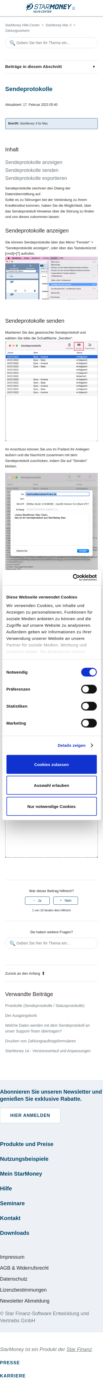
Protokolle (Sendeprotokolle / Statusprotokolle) (45, 1005)
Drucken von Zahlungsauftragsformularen (40, 1041)
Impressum (12, 1257)
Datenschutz (13, 1279)
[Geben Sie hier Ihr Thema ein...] (51, 42)
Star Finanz (79, 1349)
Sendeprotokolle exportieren (36, 178)
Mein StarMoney (21, 1174)
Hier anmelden (30, 1115)
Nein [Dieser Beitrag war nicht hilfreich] (68, 901)
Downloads (14, 1233)
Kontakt (10, 1218)
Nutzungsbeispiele (24, 1159)
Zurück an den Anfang (25, 973)
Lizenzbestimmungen (23, 1290)
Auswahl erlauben (51, 785)
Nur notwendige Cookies (51, 806)
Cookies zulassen (51, 764)
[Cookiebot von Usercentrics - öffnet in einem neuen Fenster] (73, 577)
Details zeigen (71, 745)
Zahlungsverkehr (17, 31)
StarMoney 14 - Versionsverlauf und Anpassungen (48, 1051)
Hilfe (6, 1188)
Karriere (13, 1376)
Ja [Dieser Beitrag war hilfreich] (39, 901)
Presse (10, 1362)
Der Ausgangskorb (21, 1015)
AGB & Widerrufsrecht (24, 1268)
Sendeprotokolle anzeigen (33, 162)
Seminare (12, 1203)
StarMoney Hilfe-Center (22, 25)
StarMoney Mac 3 (58, 25)
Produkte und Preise (27, 1144)
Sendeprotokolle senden (32, 170)
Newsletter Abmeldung (24, 1301)
